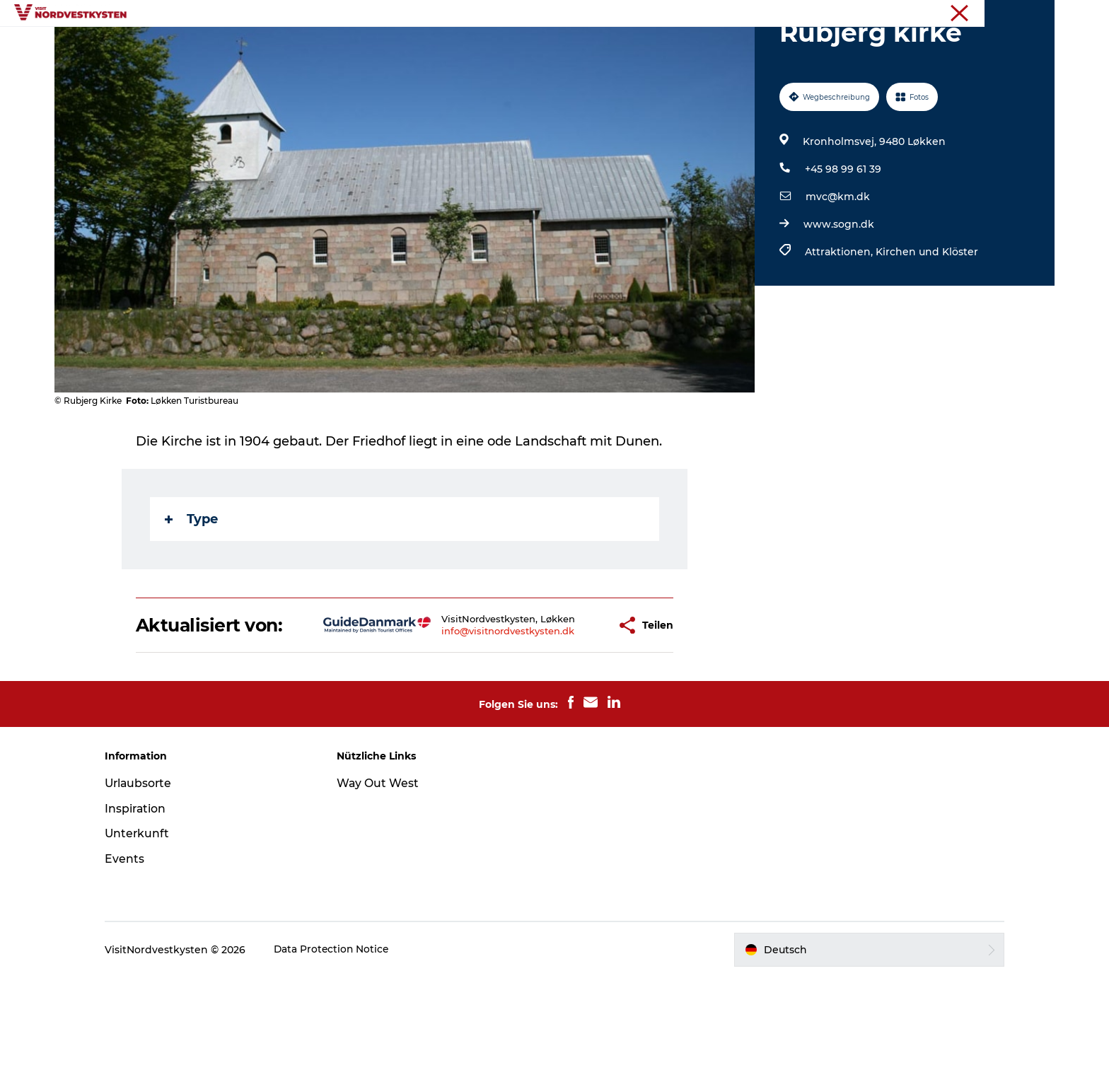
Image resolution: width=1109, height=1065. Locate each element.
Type (192, 586)
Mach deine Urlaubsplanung (705, 45)
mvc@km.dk (837, 263)
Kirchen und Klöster (926, 319)
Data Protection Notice (343, 1037)
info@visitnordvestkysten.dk (463, 714)
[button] (563, 703)
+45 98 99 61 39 (842, 236)
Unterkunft (579, 45)
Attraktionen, (839, 319)
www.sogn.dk (838, 291)
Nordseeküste (1024, 13)
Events (510, 45)
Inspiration (442, 45)
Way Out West (383, 871)
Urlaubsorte (360, 45)
